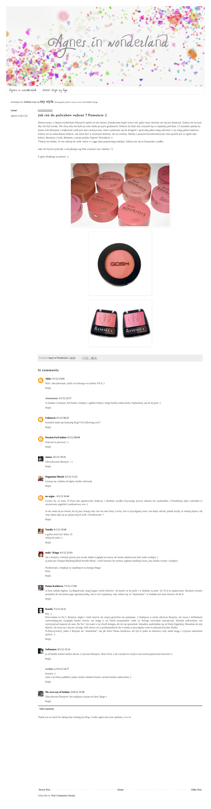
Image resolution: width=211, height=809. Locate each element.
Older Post (196, 789)
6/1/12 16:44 (63, 496)
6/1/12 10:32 (59, 457)
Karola (49, 609)
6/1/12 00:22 (63, 418)
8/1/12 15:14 (64, 649)
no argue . (50, 496)
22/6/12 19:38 (77, 692)
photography (60, 102)
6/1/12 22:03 (66, 552)
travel (88, 102)
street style (81, 102)
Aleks (48, 378)
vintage (95, 102)
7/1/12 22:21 (60, 609)
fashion (27, 102)
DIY (22, 102)
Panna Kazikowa (54, 586)
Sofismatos (51, 649)
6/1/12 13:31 (71, 476)
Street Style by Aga (55, 90)
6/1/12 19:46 (60, 529)
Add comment (46, 708)
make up (36, 102)
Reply (48, 388)
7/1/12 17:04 (70, 586)
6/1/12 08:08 (73, 437)
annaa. (48, 457)
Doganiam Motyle (54, 476)
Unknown (50, 418)
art (12, 102)
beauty (17, 102)
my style (47, 101)
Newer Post (44, 789)
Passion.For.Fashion (55, 437)
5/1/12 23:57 (65, 398)
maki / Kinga (52, 552)
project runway (71, 102)
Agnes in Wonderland (22, 90)
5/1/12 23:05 (58, 378)
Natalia (49, 529)
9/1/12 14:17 (62, 669)
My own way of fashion (57, 692)
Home (121, 789)
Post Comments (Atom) (63, 795)
